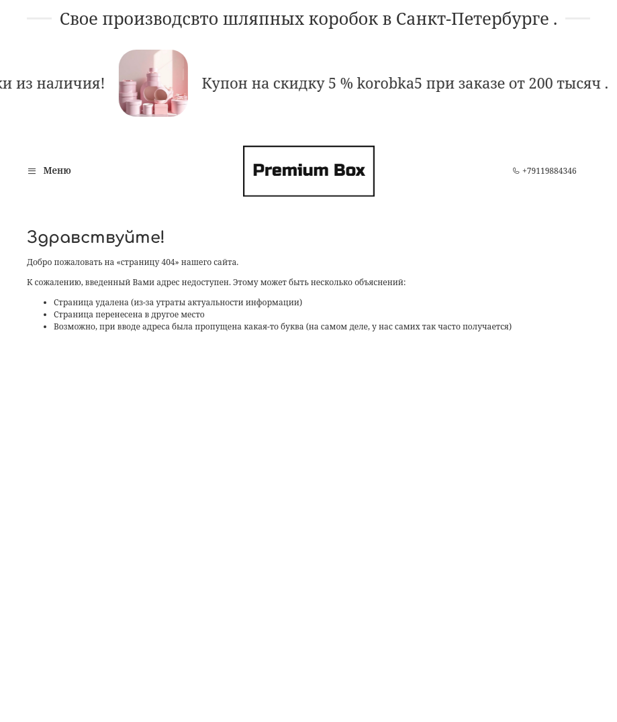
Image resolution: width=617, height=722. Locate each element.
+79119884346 (544, 170)
